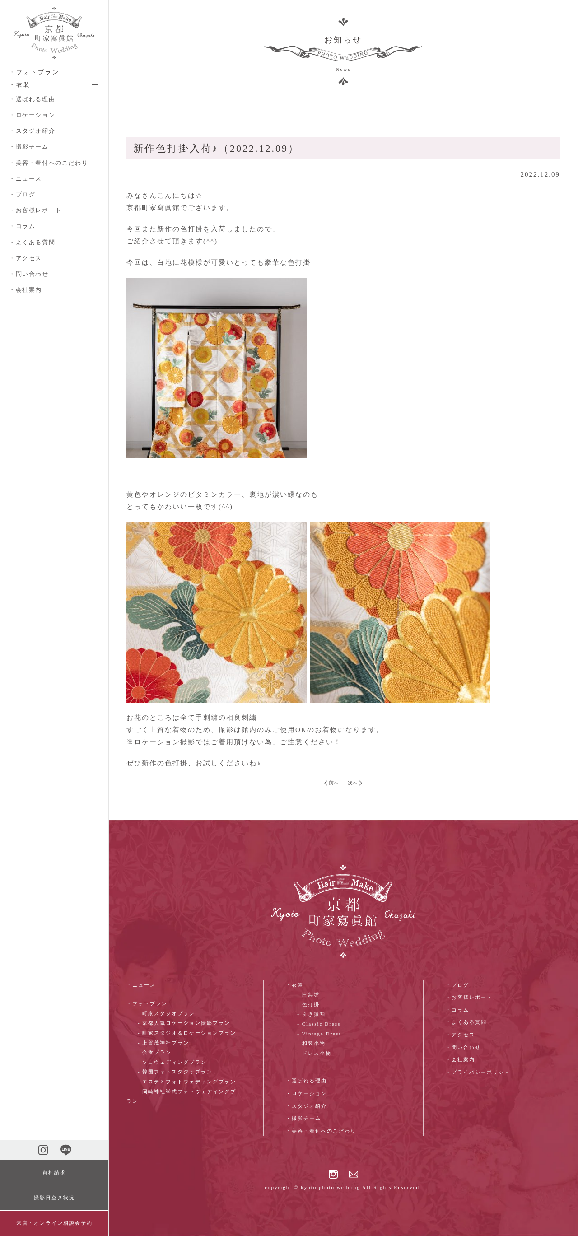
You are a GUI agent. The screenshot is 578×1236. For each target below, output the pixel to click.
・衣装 (294, 985)
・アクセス (25, 258)
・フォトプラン (147, 1003)
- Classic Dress (318, 1023)
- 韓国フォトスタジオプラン (175, 1071)
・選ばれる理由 (32, 99)
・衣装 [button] (20, 84)
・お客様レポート (35, 210)
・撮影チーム (29, 146)
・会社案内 (25, 289)
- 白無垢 (308, 994)
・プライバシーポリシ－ (478, 1072)
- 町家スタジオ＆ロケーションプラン (187, 1032)
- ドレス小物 (314, 1053)
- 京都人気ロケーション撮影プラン (184, 1023)
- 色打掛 (308, 1004)
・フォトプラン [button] (34, 72)
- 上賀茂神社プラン (163, 1042)
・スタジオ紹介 (32, 130)
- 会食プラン (155, 1052)
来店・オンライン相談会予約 (54, 1223)
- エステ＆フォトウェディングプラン (187, 1081)
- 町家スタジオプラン (166, 1013)
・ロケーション (32, 115)
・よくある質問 (32, 242)
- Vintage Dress (319, 1033)
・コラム (22, 226)
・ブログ (22, 194)
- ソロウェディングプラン (172, 1062)
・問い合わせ (29, 274)
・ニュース (25, 178)
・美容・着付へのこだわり (48, 162)
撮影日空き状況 (54, 1197)
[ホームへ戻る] (54, 33)
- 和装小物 (311, 1043)
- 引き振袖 (311, 1014)
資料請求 (54, 1172)
